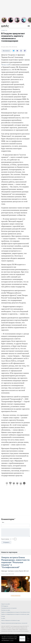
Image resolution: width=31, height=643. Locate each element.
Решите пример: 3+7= (7, 539)
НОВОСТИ (4, 30)
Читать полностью (15, 595)
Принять (22, 638)
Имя (3, 522)
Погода (3, 616)
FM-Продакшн (4, 606)
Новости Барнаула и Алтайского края (10, 620)
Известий (5, 65)
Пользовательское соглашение (9, 608)
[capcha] (15, 539)
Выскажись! (6, 50)
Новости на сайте (5, 604)
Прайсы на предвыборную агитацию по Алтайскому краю (15, 614)
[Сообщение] (15, 532)
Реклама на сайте (5, 610)
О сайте (3, 618)
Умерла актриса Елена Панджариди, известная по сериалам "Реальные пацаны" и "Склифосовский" (15, 562)
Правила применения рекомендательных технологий (14, 623)
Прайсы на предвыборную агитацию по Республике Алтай (15, 612)
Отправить (6, 542)
